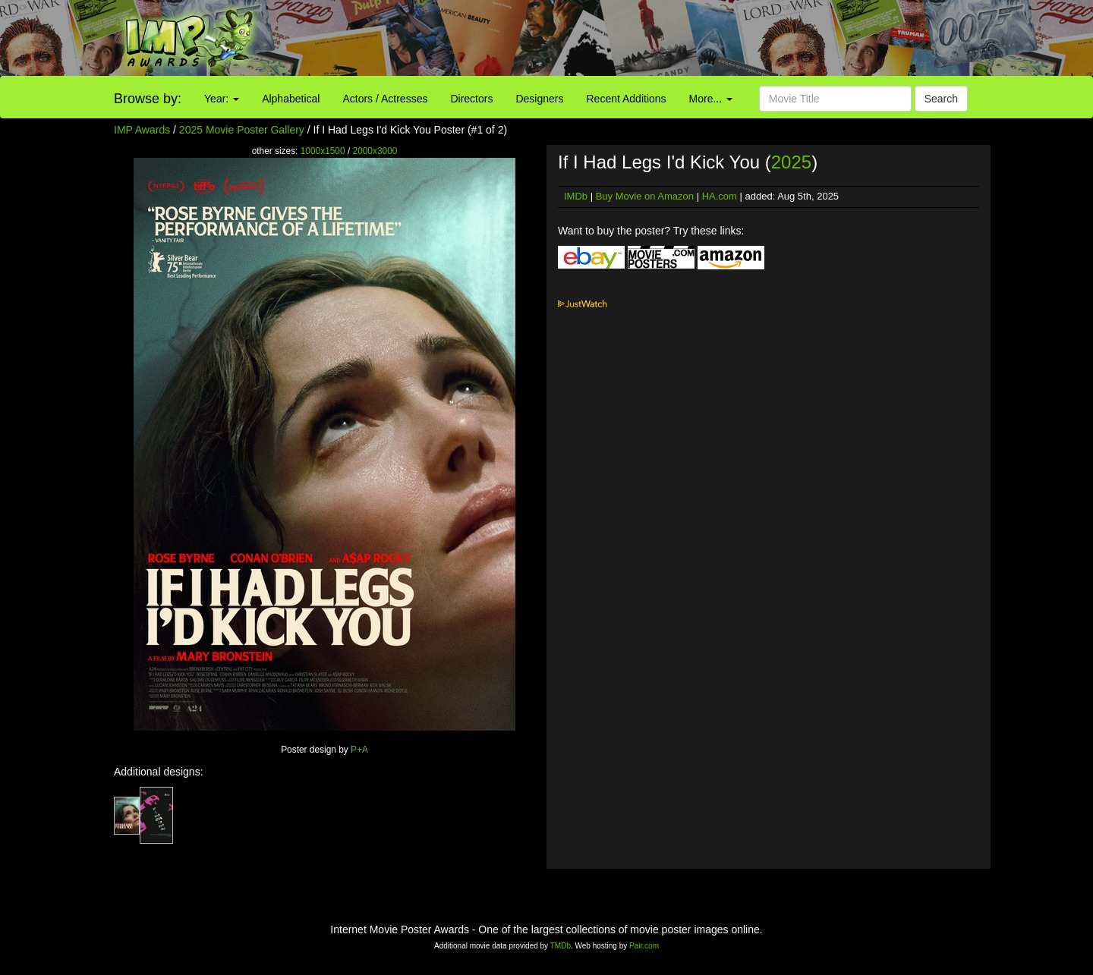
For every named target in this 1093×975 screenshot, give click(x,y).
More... (710, 99)
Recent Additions (626, 99)
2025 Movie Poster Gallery (241, 130)
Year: (221, 99)
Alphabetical (291, 99)
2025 (791, 162)
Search (941, 99)
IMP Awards (142, 130)
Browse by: (147, 98)
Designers (539, 99)
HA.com (719, 196)
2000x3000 (375, 151)
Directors (471, 99)
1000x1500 (323, 151)
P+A (359, 749)
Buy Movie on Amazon (645, 196)
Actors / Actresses (384, 99)
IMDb (575, 196)
